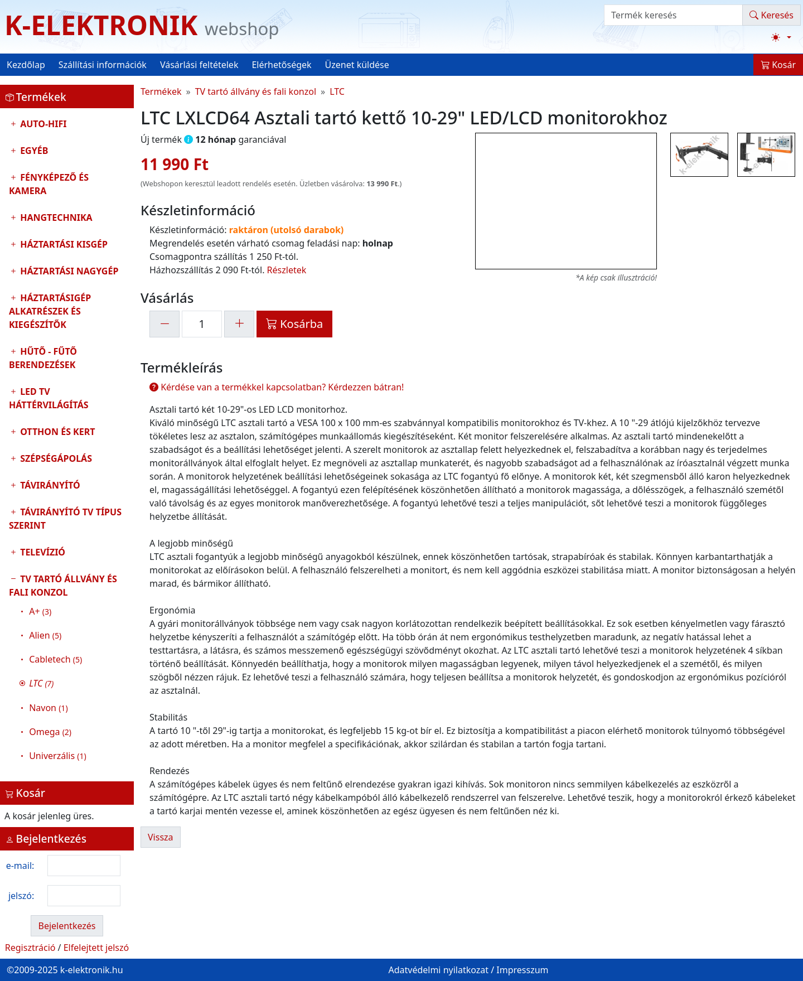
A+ (40, 611)
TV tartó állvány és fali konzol (67, 670)
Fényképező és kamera (49, 184)
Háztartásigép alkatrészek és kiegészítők (50, 311)
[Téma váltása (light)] (781, 37)
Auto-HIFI (42, 124)
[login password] (83, 895)
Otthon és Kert (56, 432)
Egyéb (33, 150)
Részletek (287, 270)
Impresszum (522, 970)
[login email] (83, 865)
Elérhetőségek (281, 65)
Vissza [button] (160, 837)
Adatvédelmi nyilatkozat (438, 970)
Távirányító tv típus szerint (65, 518)
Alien (45, 635)
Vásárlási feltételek (199, 65)
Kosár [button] (778, 65)
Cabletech (55, 659)
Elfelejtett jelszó (96, 947)
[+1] (239, 324)
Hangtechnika (55, 217)
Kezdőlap (26, 65)
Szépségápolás (55, 458)
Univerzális (57, 756)
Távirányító (49, 485)
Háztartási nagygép (68, 271)
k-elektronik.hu (91, 970)
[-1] (164, 324)
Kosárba (294, 323)
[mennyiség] (202, 324)
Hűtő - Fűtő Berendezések (43, 358)
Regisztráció (30, 947)
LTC (337, 91)
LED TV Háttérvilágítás (49, 398)
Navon (48, 708)
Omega (50, 732)
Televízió (41, 552)
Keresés (771, 15)
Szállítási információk (103, 65)
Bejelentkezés (66, 926)
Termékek (161, 91)
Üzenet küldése (357, 65)
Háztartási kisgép (63, 244)
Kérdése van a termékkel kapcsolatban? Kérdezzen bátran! (276, 387)
